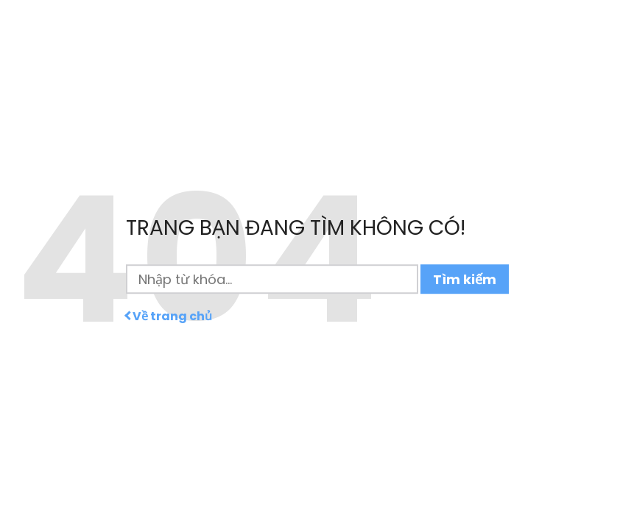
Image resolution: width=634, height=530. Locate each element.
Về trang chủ (169, 316)
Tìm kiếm (464, 279)
